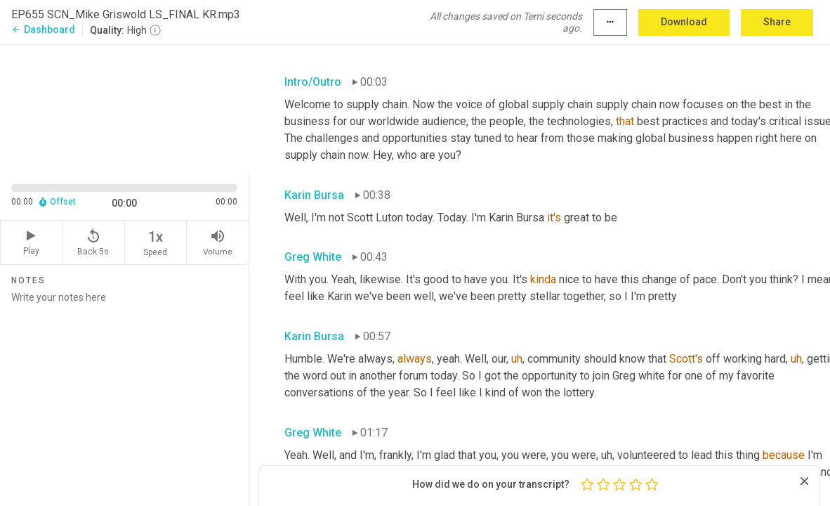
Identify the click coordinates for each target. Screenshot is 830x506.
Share (777, 21)
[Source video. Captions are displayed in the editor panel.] (124, 107)
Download (684, 21)
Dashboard (43, 29)
